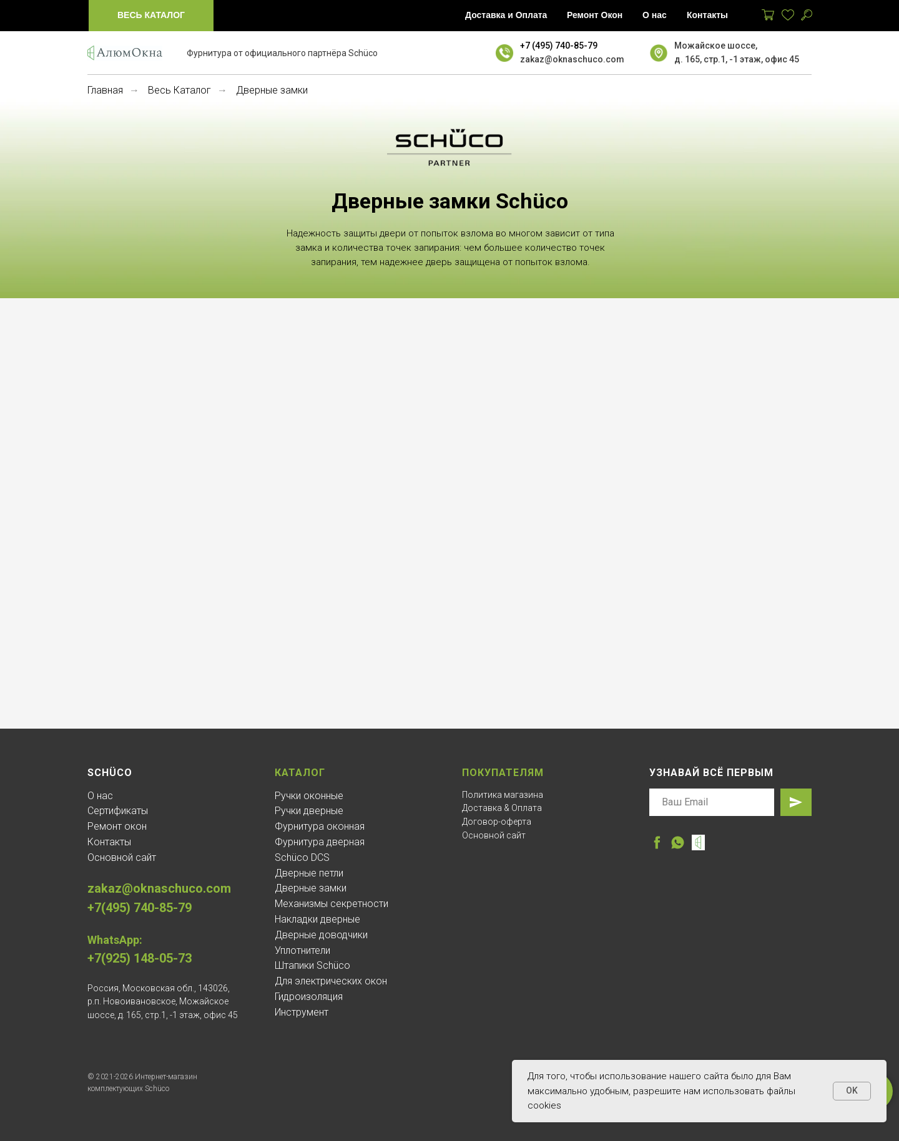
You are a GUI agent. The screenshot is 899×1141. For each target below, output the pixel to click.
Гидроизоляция (309, 997)
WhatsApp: (114, 939)
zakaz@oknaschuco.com (572, 59)
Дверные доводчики (321, 935)
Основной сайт (121, 857)
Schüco (109, 773)
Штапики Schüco (312, 965)
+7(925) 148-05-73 (139, 958)
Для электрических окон (331, 981)
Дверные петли (309, 873)
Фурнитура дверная (320, 842)
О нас (100, 796)
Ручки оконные (309, 796)
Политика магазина (502, 795)
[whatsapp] (677, 842)
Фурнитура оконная (320, 826)
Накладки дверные (317, 919)
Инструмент (301, 1012)
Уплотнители (302, 950)
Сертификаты (117, 811)
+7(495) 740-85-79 (139, 907)
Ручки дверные (309, 811)
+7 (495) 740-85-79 (558, 46)
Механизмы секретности (331, 904)
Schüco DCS (302, 857)
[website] (698, 842)
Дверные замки (310, 888)
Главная (105, 90)
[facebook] (657, 842)
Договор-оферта (496, 822)
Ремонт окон (117, 826)
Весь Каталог (179, 90)
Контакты (109, 842)
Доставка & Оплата (502, 808)
